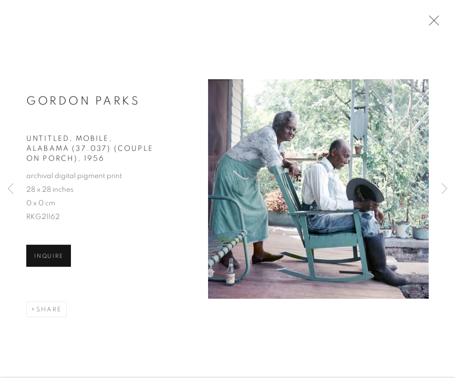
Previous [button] (10, 189)
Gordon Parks (83, 102)
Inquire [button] (48, 257)
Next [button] (444, 189)
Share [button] (49, 310)
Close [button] (431, 24)
